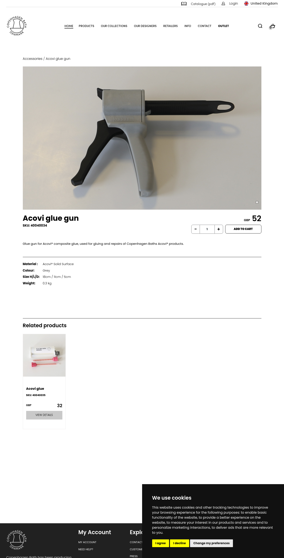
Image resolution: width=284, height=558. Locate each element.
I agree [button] (160, 543)
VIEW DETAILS (44, 415)
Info (187, 26)
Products (86, 26)
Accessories (32, 58)
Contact (204, 26)
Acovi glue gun (58, 58)
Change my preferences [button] (211, 543)
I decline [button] (179, 543)
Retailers (170, 26)
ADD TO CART (243, 229)
